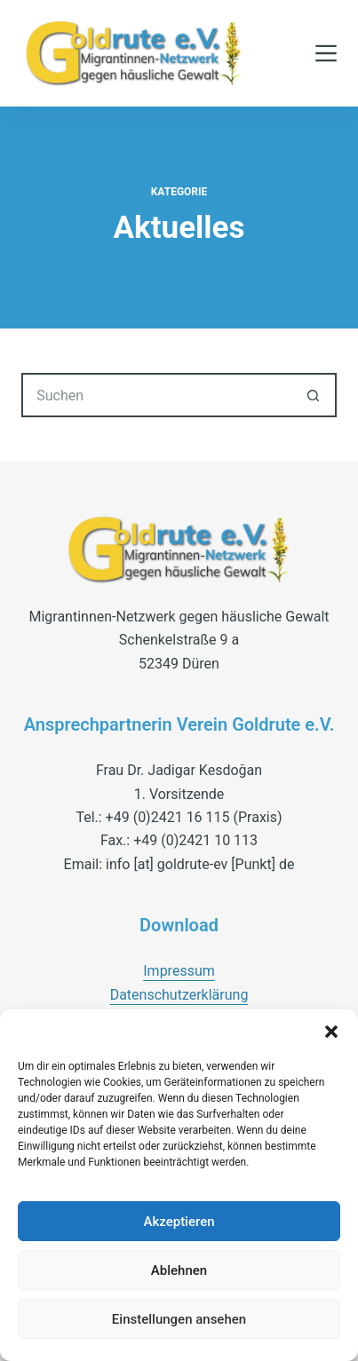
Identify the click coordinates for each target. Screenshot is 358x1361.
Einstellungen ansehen (179, 1319)
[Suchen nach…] (156, 395)
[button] (331, 1032)
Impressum (179, 970)
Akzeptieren (178, 1222)
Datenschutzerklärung (179, 994)
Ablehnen (179, 1270)
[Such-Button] (314, 395)
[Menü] (326, 53)
